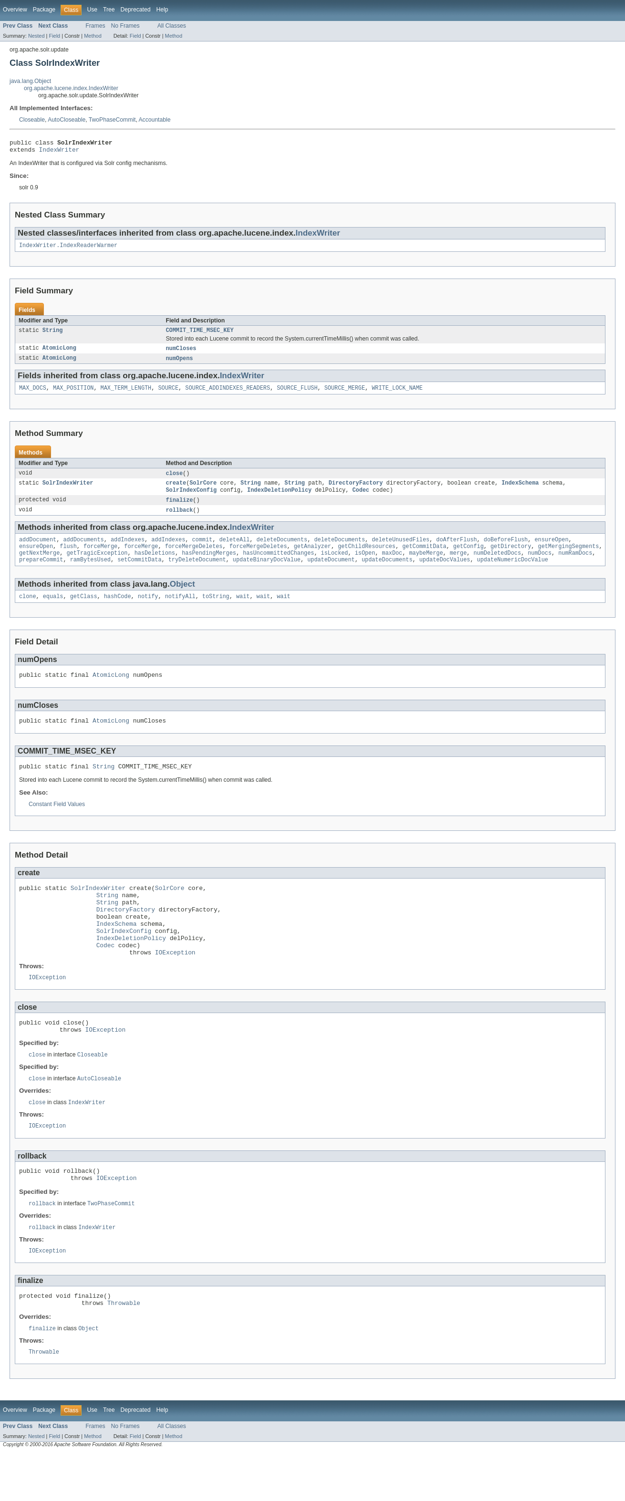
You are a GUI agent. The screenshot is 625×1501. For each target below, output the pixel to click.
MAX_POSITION (73, 394)
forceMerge (100, 557)
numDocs (540, 565)
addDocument (37, 550)
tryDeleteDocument (197, 573)
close (174, 480)
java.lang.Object (30, 81)
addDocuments (83, 550)
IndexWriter (59, 152)
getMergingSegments (568, 557)
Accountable (155, 119)
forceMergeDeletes (194, 557)
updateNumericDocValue (512, 573)
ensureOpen (551, 550)
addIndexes (128, 550)
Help (162, 9)
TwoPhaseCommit (112, 119)
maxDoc (392, 565)
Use (92, 9)
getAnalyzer (312, 557)
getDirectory (510, 557)
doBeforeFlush (506, 550)
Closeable (32, 119)
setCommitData (139, 573)
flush (68, 557)
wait (243, 610)
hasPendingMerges (209, 565)
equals (53, 610)
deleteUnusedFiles (400, 550)
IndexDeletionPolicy (279, 498)
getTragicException (97, 565)
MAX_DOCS (32, 394)
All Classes (171, 25)
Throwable (123, 1349)
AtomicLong (59, 353)
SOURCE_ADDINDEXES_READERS (227, 394)
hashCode (117, 610)
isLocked (334, 565)
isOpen (365, 565)
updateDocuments (387, 573)
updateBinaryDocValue (267, 573)
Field (54, 36)
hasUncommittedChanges (278, 565)
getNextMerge (39, 565)
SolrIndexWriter (68, 491)
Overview (15, 9)
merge (458, 565)
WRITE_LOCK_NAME (397, 394)
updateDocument (331, 573)
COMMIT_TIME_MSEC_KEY (200, 335)
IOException (175, 985)
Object (182, 597)
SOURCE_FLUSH (297, 394)
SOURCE (168, 394)
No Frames (125, 25)
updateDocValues (444, 573)
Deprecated (136, 9)
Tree (109, 9)
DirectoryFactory (356, 491)
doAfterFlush (456, 550)
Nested (36, 36)
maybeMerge (426, 565)
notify (148, 610)
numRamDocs (575, 565)
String (52, 335)
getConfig (468, 557)
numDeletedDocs (497, 565)
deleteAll (234, 550)
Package (44, 9)
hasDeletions (155, 565)
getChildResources (367, 557)
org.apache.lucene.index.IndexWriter (71, 88)
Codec (360, 498)
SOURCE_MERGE (344, 394)
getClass (83, 610)
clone (27, 610)
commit (202, 550)
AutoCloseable (66, 119)
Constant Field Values (57, 822)
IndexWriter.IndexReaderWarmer (68, 249)
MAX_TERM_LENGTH (126, 394)
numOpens (179, 364)
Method (92, 36)
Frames (95, 25)
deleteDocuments (282, 550)
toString (215, 610)
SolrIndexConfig (191, 498)
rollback (179, 519)
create (176, 491)
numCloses (181, 353)
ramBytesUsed (90, 573)
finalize (179, 509)
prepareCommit (41, 573)
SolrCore (203, 491)
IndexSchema (520, 491)
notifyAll (180, 610)
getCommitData (424, 557)
